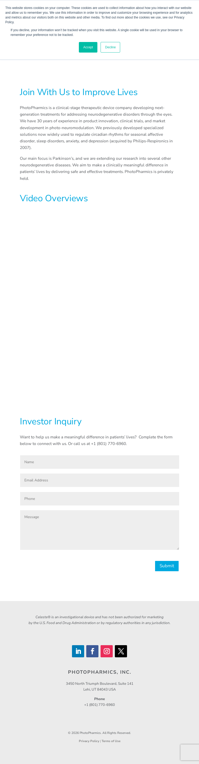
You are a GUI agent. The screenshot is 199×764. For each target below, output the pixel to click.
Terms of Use (111, 741)
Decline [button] (110, 47)
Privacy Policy (89, 741)
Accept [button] (88, 47)
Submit (167, 566)
